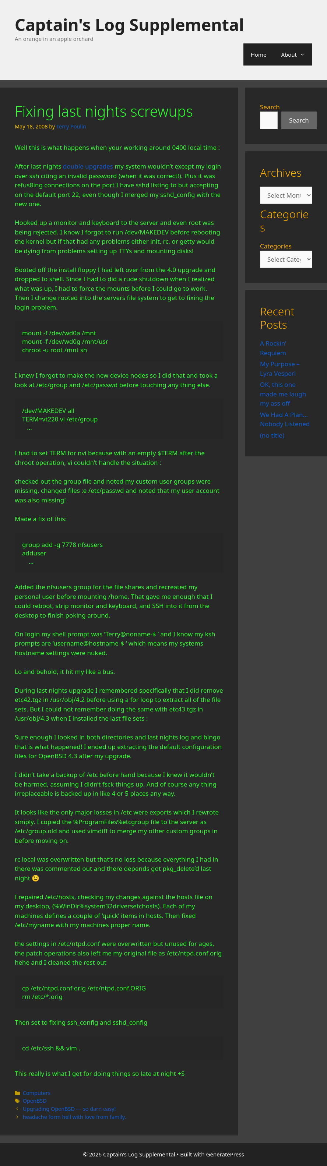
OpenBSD (35, 1100)
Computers (36, 1092)
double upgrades (88, 166)
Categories (276, 246)
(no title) (272, 435)
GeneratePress (225, 1154)
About (296, 54)
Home (259, 54)
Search (270, 107)
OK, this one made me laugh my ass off (283, 393)
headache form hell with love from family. (74, 1116)
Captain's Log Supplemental (129, 24)
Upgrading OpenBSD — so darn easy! (69, 1108)
